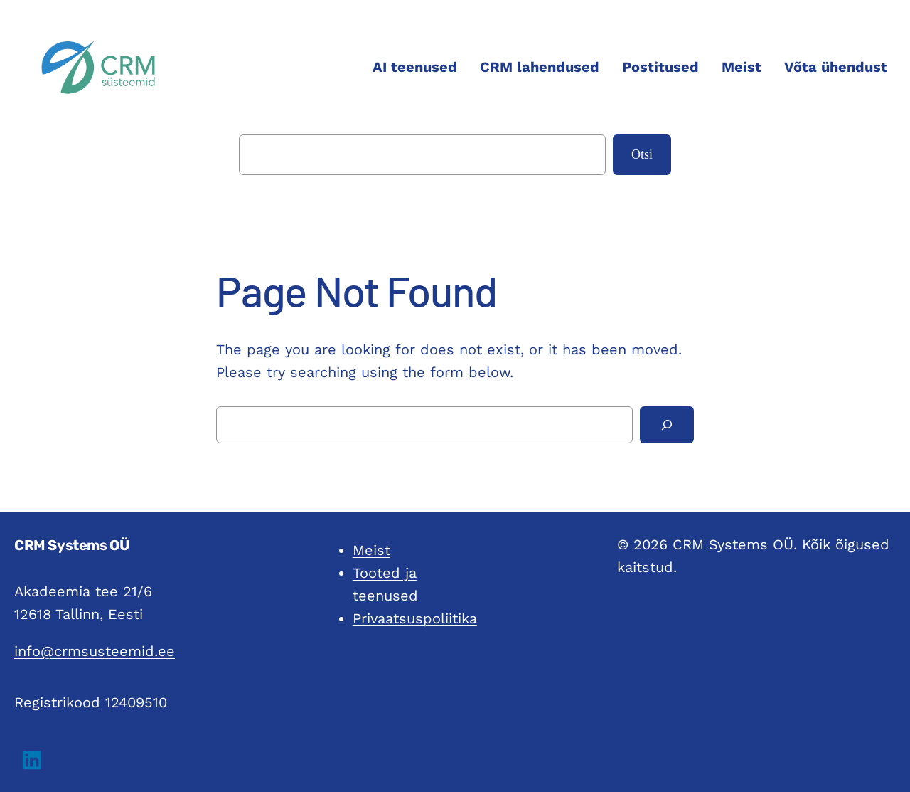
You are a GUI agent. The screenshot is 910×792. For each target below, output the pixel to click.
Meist (371, 550)
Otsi (642, 154)
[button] (32, 760)
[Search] (667, 424)
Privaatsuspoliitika (415, 618)
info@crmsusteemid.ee (94, 651)
